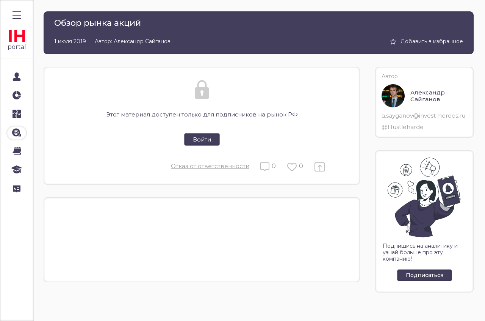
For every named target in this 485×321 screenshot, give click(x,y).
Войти (202, 139)
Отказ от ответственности (210, 166)
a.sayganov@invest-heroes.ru (423, 115)
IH (17, 36)
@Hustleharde (403, 127)
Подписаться (424, 275)
